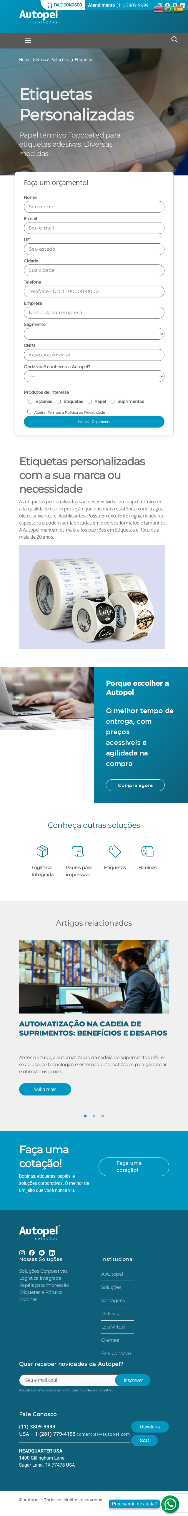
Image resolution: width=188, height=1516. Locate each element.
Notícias (110, 1313)
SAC (144, 1440)
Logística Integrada (40, 1278)
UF (94, 246)
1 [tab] (85, 1116)
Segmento (94, 331)
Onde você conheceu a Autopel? (94, 373)
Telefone (94, 288)
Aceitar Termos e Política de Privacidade (64, 411)
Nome (94, 204)
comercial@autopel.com (103, 1434)
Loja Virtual (113, 1327)
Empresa (94, 310)
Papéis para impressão (44, 1285)
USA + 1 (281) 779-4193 (47, 1434)
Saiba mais (45, 1089)
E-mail (94, 225)
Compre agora (135, 785)
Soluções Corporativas (43, 1271)
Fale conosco (65, 5)
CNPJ (94, 352)
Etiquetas (84, 59)
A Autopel (112, 1274)
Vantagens (113, 1300)
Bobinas (28, 1299)
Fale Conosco (116, 1353)
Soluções (111, 1287)
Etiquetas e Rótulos (40, 1292)
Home (25, 59)
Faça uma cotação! (129, 1166)
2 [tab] (94, 1116)
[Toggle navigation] (28, 41)
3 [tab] (103, 1116)
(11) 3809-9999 (133, 5)
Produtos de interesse (46, 392)
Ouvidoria (150, 1427)
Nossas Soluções (55, 59)
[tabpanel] (94, 1026)
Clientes (110, 1340)
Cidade (94, 267)
